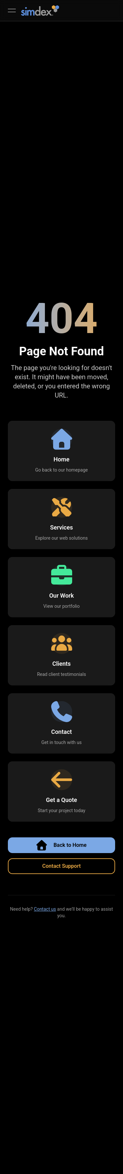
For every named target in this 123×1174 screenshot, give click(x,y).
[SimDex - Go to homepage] (40, 10)
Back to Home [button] (61, 845)
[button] (61, 451)
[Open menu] (12, 10)
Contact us (45, 909)
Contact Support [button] (61, 866)
